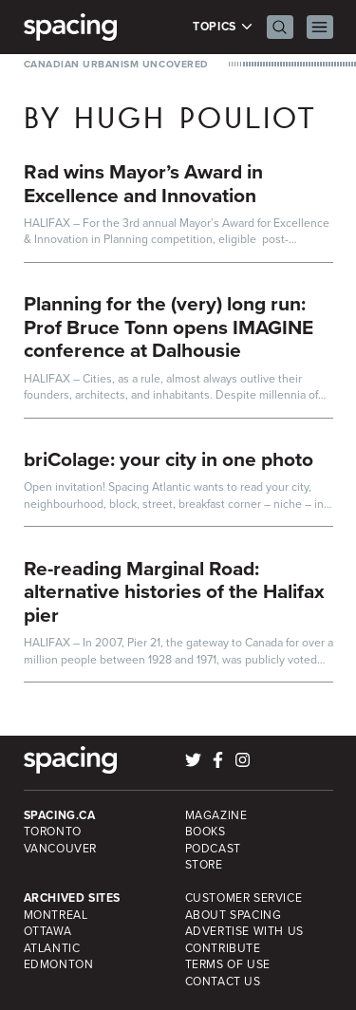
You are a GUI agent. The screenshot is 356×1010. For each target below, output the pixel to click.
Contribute (223, 948)
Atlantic (52, 948)
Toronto (53, 831)
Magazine (216, 815)
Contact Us (223, 981)
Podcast (213, 848)
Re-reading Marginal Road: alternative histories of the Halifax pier (174, 591)
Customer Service (244, 898)
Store (204, 864)
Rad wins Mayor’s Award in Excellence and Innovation (143, 183)
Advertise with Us (244, 931)
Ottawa (48, 931)
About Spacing (233, 915)
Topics (223, 27)
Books (205, 831)
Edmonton (59, 964)
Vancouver (61, 848)
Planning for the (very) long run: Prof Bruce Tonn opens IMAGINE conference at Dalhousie (168, 327)
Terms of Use (228, 964)
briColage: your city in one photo (168, 459)
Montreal (56, 915)
